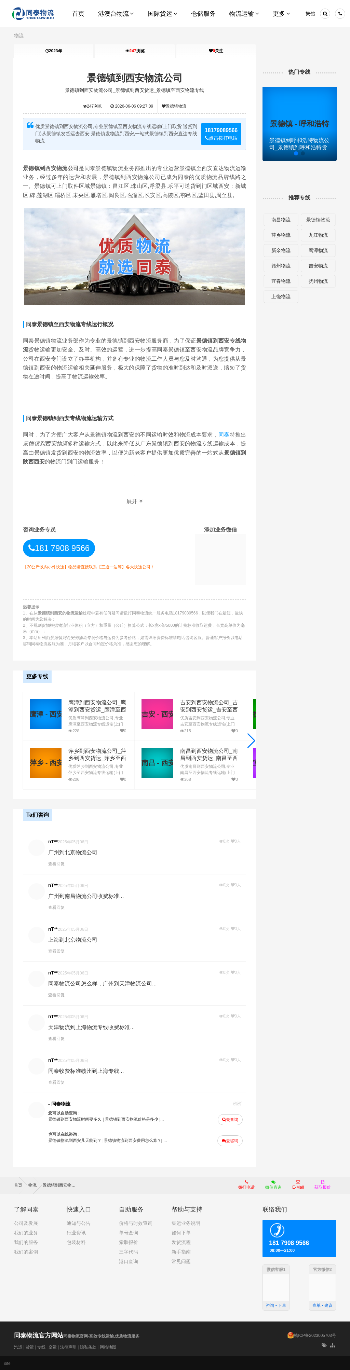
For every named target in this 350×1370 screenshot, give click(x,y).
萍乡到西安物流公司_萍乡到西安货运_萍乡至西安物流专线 (96, 758)
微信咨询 (271, 1186)
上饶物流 (280, 296)
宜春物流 (280, 281)
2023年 (53, 51)
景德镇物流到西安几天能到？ (75, 1140)
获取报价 (322, 1184)
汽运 (18, 1346)
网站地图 (108, 1346)
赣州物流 (280, 265)
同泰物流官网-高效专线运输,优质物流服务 (76, 1335)
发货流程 (181, 1241)
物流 (19, 35)
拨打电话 (246, 1184)
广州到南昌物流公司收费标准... (86, 896)
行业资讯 (76, 1232)
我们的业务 (26, 1232)
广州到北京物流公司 (73, 852)
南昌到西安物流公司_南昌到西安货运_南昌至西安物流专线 (208, 758)
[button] (251, 740)
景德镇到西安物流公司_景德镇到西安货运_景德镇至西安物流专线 (134, 90)
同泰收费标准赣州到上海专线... (86, 1071)
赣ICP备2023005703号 (315, 1335)
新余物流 (280, 250)
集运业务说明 (186, 1222)
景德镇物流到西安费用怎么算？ (133, 1140)
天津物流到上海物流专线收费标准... (92, 1027)
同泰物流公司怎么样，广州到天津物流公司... (103, 983)
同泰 (223, 434)
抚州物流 (317, 281)
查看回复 (57, 863)
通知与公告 (79, 1222)
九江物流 (317, 235)
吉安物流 (317, 265)
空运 (53, 1346)
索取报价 (128, 1241)
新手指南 (181, 1251)
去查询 (230, 1119)
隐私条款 (88, 1346)
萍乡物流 (280, 235)
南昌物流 (280, 219)
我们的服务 (26, 1241)
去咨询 (229, 1140)
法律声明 (68, 1346)
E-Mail (298, 1184)
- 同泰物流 (60, 1103)
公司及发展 (26, 1222)
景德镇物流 (174, 106)
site (7, 1362)
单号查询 (128, 1232)
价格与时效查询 (135, 1222)
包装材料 (76, 1241)
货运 (30, 1346)
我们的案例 (26, 1251)
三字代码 (128, 1251)
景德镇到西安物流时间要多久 (75, 1119)
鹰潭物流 (317, 250)
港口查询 (128, 1260)
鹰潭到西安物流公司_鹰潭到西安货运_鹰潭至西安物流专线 (96, 709)
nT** (53, 841)
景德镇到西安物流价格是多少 (132, 1119)
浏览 (134, 51)
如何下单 (181, 1232)
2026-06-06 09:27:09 (132, 106)
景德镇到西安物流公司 (135, 78)
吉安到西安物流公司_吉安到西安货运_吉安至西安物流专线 (208, 709)
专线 (41, 1346)
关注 (215, 51)
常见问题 (181, 1260)
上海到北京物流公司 (73, 939)
